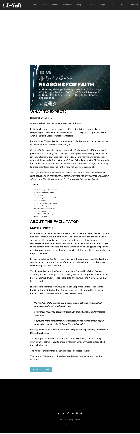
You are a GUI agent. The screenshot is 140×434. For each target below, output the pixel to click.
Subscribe (134, 5)
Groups (102, 5)
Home (33, 5)
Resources (67, 5)
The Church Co (70, 425)
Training (90, 5)
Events (55, 5)
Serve (122, 5)
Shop (79, 5)
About (44, 5)
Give (112, 5)
